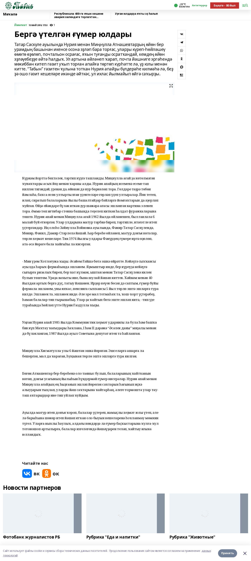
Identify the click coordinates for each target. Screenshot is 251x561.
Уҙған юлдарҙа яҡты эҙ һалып (136, 13)
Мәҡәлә (10, 14)
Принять (227, 553)
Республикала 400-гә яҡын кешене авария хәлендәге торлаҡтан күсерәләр (78, 15)
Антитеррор (199, 5)
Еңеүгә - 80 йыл (225, 5)
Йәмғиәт (20, 25)
